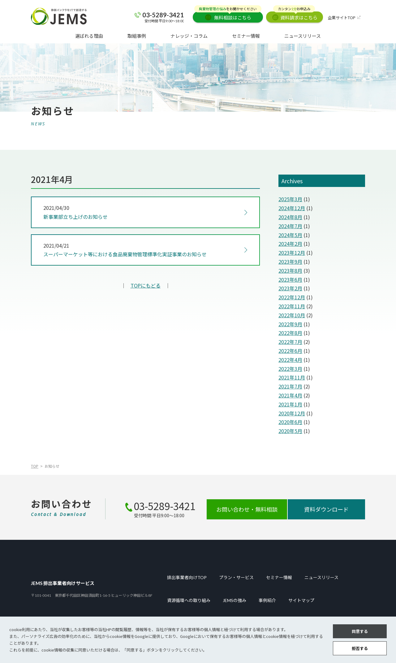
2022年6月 (290, 350)
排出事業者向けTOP (187, 577)
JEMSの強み (234, 600)
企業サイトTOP (341, 17)
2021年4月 (290, 395)
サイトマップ (301, 600)
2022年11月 (291, 306)
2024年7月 (290, 226)
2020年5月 (290, 431)
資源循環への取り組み (188, 600)
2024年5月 (290, 235)
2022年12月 (291, 297)
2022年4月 (290, 359)
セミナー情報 (246, 35)
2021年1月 (290, 404)
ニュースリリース (302, 35)
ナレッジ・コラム (189, 35)
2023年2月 (290, 288)
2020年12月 (291, 413)
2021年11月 (291, 377)
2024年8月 (290, 217)
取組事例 (136, 35)
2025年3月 (290, 199)
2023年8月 (290, 270)
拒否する (360, 648)
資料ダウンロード (326, 509)
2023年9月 (290, 261)
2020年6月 (290, 422)
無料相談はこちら (227, 16)
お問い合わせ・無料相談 (247, 509)
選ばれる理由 (89, 35)
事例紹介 (267, 600)
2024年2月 (290, 243)
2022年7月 (290, 341)
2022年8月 (290, 332)
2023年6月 (290, 279)
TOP (34, 466)
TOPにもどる (146, 285)
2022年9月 (290, 324)
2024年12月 (291, 208)
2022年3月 (290, 368)
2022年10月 (291, 315)
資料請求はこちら (295, 16)
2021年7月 (290, 386)
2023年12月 (291, 252)
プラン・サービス (236, 577)
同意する (360, 631)
